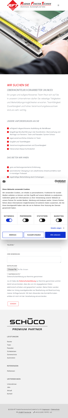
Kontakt (9, 394)
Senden (13, 304)
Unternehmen (11, 384)
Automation (11, 358)
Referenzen (11, 371)
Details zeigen (56, 228)
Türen (9, 345)
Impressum (46, 409)
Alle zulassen (55, 235)
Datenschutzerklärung (27, 281)
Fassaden (10, 348)
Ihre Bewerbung (13, 254)
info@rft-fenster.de (24, 412)
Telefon (11, 245)
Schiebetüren (11, 351)
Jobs (8, 387)
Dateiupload (12, 266)
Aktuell (9, 391)
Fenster (9, 342)
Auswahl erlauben (34, 235)
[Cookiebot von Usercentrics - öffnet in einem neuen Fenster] (56, 181)
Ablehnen (12, 235)
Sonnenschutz (12, 355)
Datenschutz (55, 409)
